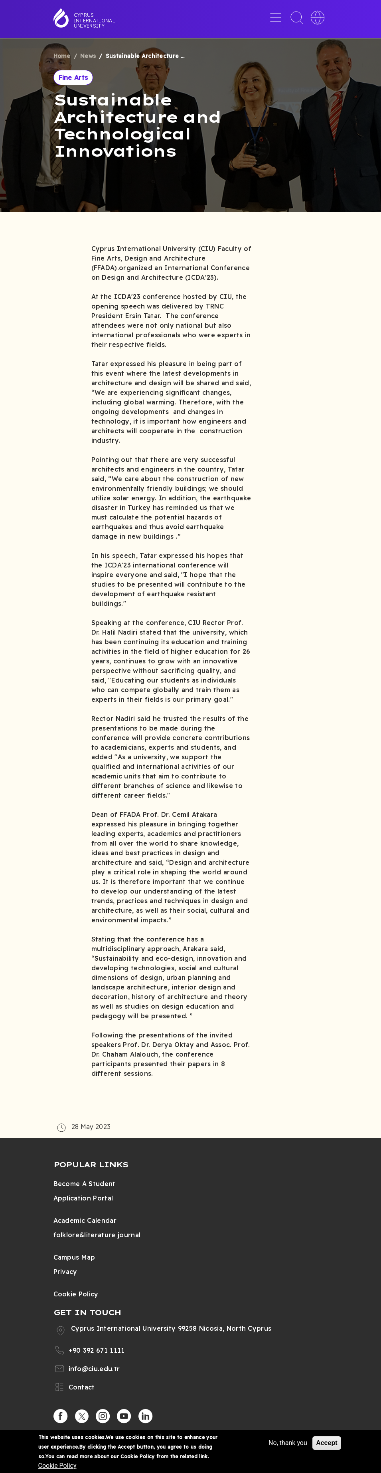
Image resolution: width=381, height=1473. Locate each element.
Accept (326, 1442)
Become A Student (84, 1184)
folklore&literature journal (97, 1235)
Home (62, 56)
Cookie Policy (76, 1294)
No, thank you (287, 1443)
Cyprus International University (94, 20)
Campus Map (74, 1257)
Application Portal (83, 1198)
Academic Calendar (84, 1220)
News (88, 56)
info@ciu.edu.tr (94, 1369)
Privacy (65, 1272)
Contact (82, 1387)
